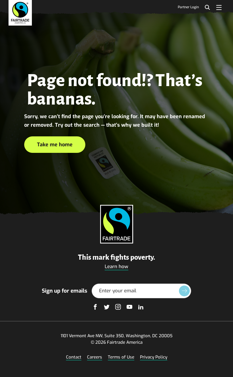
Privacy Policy (153, 357)
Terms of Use (121, 357)
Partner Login (188, 7)
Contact (73, 357)
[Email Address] (141, 291)
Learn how (116, 266)
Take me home (55, 144)
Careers (94, 357)
